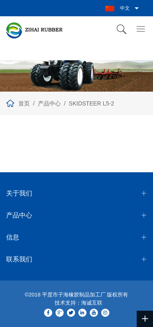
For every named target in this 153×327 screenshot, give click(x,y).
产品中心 (49, 103)
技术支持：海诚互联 (78, 303)
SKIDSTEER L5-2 (91, 103)
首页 (24, 103)
